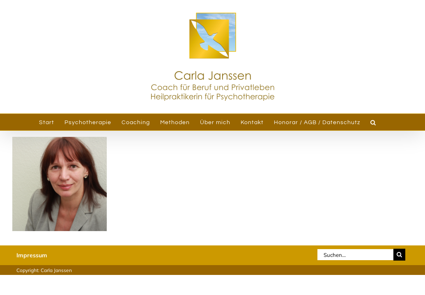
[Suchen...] (355, 255)
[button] (385, 122)
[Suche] (399, 255)
